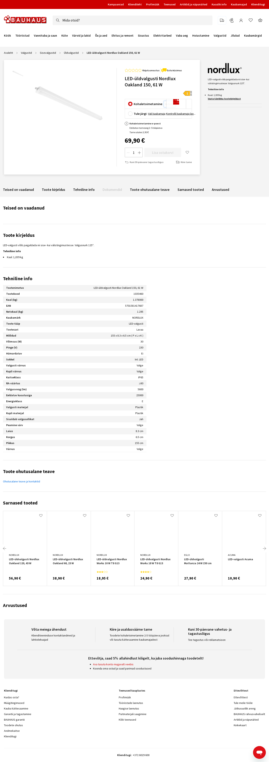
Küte (64, 35)
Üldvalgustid (71, 53)
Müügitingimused (14, 703)
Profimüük (152, 4)
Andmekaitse (12, 731)
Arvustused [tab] (15, 605)
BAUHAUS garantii (14, 719)
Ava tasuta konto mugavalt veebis (113, 664)
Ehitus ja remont (123, 35)
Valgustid (220, 35)
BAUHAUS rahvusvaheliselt (249, 714)
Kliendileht (135, 4)
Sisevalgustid (48, 53)
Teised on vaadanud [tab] (24, 208)
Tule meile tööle (243, 703)
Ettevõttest (241, 697)
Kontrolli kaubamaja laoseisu (181, 113)
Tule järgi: (140, 114)
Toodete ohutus (13, 725)
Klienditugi (258, 4)
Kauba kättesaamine (16, 708)
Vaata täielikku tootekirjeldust (224, 98)
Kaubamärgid (253, 35)
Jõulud (235, 35)
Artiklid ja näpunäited (193, 4)
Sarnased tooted (191, 189)
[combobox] (132, 20)
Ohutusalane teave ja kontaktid (21, 481)
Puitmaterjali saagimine (132, 714)
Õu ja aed (101, 35)
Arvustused (220, 189)
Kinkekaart (240, 725)
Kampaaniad (116, 4)
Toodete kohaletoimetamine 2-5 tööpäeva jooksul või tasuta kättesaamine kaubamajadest (139, 637)
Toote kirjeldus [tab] (19, 235)
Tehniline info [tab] (17, 278)
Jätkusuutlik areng (245, 708)
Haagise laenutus (129, 708)
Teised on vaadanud (18, 189)
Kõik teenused (127, 719)
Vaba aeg (182, 35)
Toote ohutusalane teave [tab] (29, 471)
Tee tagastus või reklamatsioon (207, 640)
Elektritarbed (162, 35)
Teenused (170, 4)
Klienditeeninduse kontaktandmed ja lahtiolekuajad (53, 637)
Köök (7, 35)
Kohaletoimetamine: (148, 104)
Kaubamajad (239, 4)
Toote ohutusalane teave (150, 189)
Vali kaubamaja (156, 113)
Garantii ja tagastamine (17, 714)
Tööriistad (22, 35)
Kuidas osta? (11, 697)
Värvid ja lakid (81, 35)
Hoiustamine (200, 35)
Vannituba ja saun (45, 35)
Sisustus (143, 35)
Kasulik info (219, 4)
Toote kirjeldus (53, 189)
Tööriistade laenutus (131, 703)
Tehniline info (84, 189)
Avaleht (8, 53)
